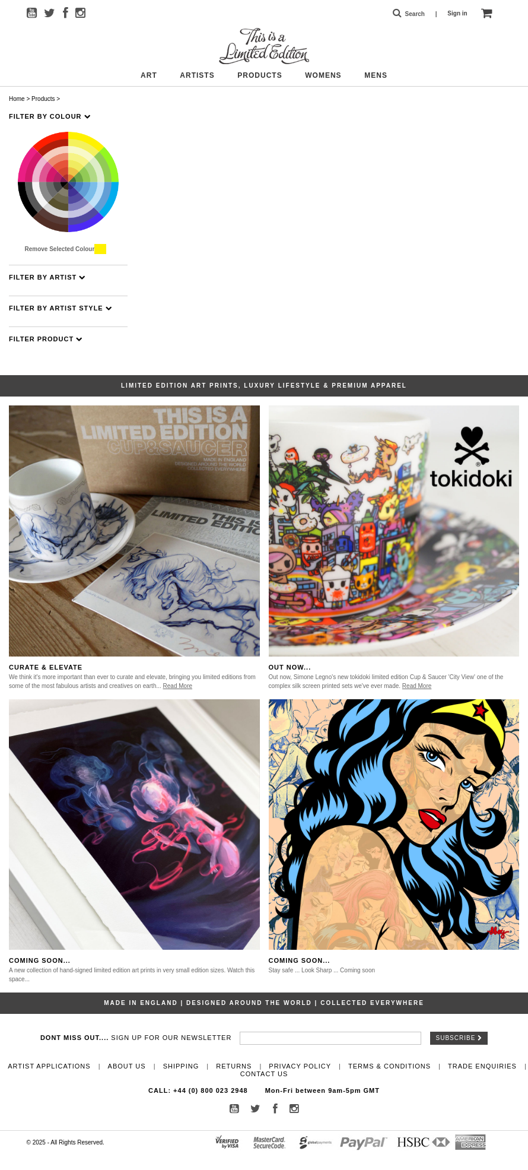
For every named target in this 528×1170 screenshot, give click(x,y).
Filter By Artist (47, 277)
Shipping (181, 1066)
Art (149, 75)
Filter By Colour (50, 116)
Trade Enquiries (482, 1066)
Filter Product (45, 339)
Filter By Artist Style (60, 308)
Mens (375, 75)
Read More (177, 686)
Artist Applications (49, 1066)
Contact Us (264, 1073)
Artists (197, 75)
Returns (234, 1066)
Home (17, 99)
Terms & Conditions (389, 1066)
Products (259, 75)
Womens (323, 75)
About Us (127, 1066)
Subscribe (459, 1038)
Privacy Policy (300, 1066)
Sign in (457, 13)
